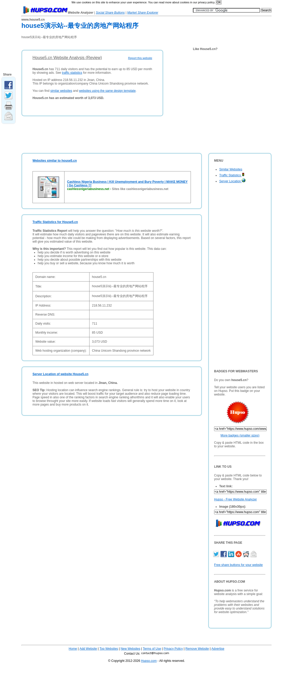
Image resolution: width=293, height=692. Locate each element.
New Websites (130, 648)
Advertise (217, 648)
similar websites (61, 91)
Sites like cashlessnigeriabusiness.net (140, 189)
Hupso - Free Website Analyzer (235, 499)
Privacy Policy (173, 648)
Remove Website (197, 648)
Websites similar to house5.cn (54, 160)
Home (73, 648)
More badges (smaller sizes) (240, 435)
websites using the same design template (107, 91)
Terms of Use (152, 648)
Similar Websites (230, 169)
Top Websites (109, 648)
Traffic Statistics (232, 175)
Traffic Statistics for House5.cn (55, 222)
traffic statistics (72, 73)
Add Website (88, 648)
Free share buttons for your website (238, 565)
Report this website (140, 58)
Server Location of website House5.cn (60, 374)
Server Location (232, 181)
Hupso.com (149, 661)
